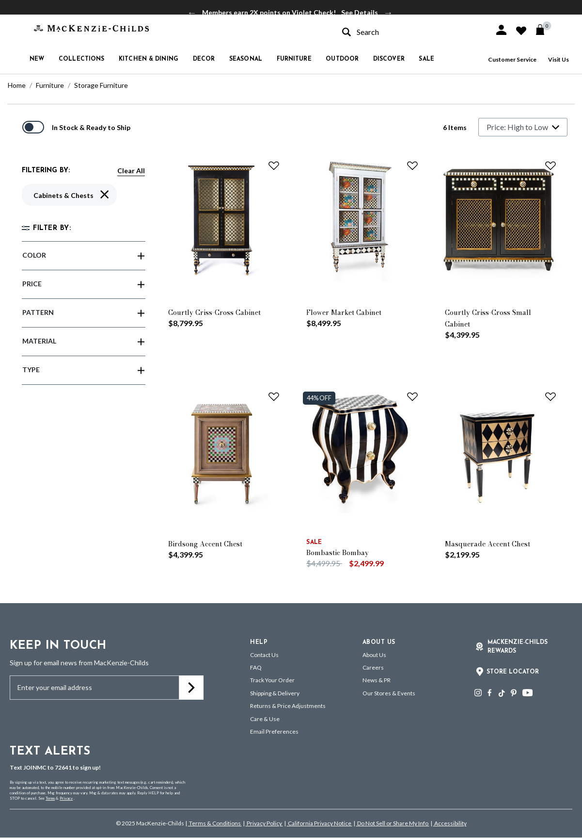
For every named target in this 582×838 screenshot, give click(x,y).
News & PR (376, 680)
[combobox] (409, 31)
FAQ (256, 667)
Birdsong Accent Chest (205, 544)
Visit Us (558, 59)
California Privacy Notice (319, 823)
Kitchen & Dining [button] (148, 59)
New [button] (37, 59)
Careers (373, 667)
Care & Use (265, 719)
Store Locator (513, 672)
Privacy (66, 798)
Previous (192, 12)
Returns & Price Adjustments (288, 705)
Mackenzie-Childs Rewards (518, 647)
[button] (501, 30)
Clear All (131, 170)
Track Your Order (272, 680)
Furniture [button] (294, 59)
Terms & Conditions (215, 823)
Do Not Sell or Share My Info (392, 823)
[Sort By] (522, 127)
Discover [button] (389, 59)
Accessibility (450, 823)
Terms (50, 798)
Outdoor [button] (342, 59)
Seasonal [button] (245, 59)
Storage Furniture (101, 85)
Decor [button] (204, 59)
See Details (359, 12)
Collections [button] (81, 59)
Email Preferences (274, 731)
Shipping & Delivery (274, 693)
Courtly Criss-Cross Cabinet (214, 312)
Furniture (50, 85)
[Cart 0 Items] (544, 29)
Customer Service (512, 59)
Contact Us (264, 654)
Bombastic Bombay (337, 552)
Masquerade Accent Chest (487, 544)
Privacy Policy (264, 823)
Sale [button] (426, 59)
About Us (374, 654)
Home (17, 85)
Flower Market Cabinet (343, 312)
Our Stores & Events (388, 693)
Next (388, 12)
